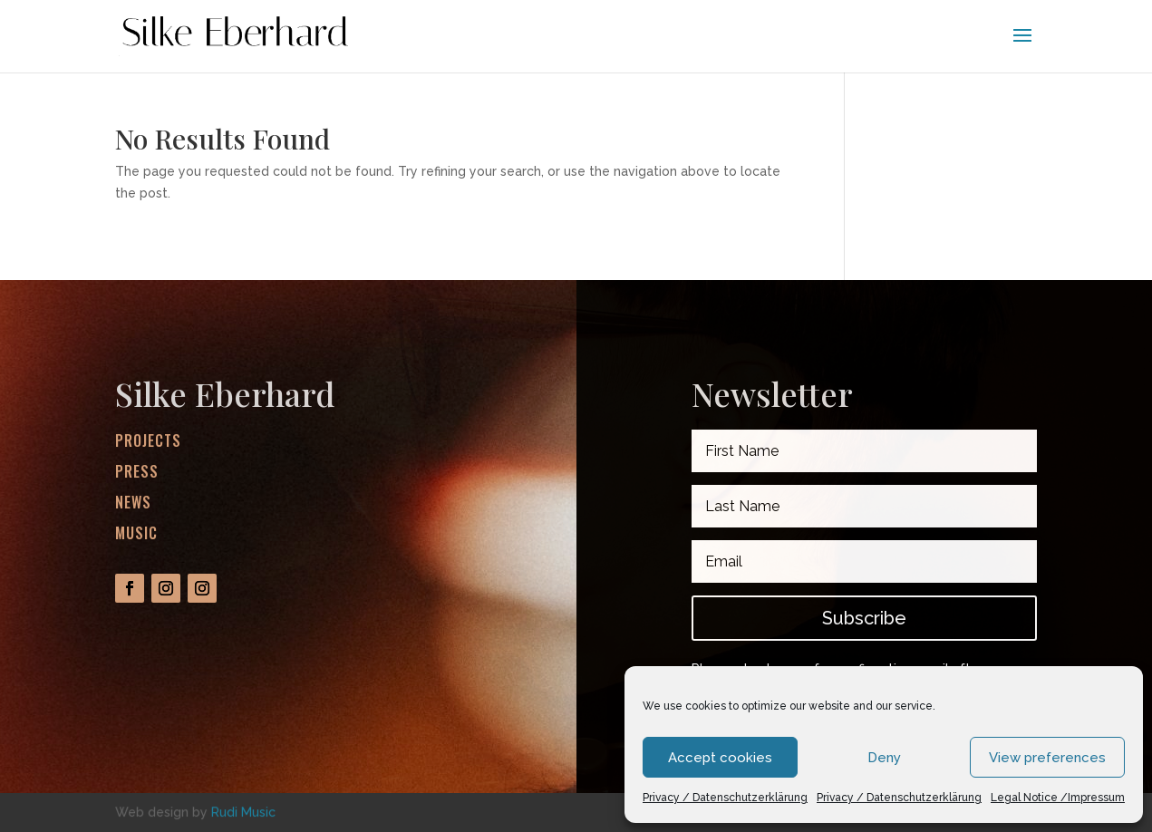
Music (136, 533)
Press (137, 471)
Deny (884, 758)
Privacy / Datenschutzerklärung (725, 797)
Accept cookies (720, 758)
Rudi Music (243, 811)
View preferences (1047, 758)
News (133, 502)
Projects (148, 441)
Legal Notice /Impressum (1058, 797)
